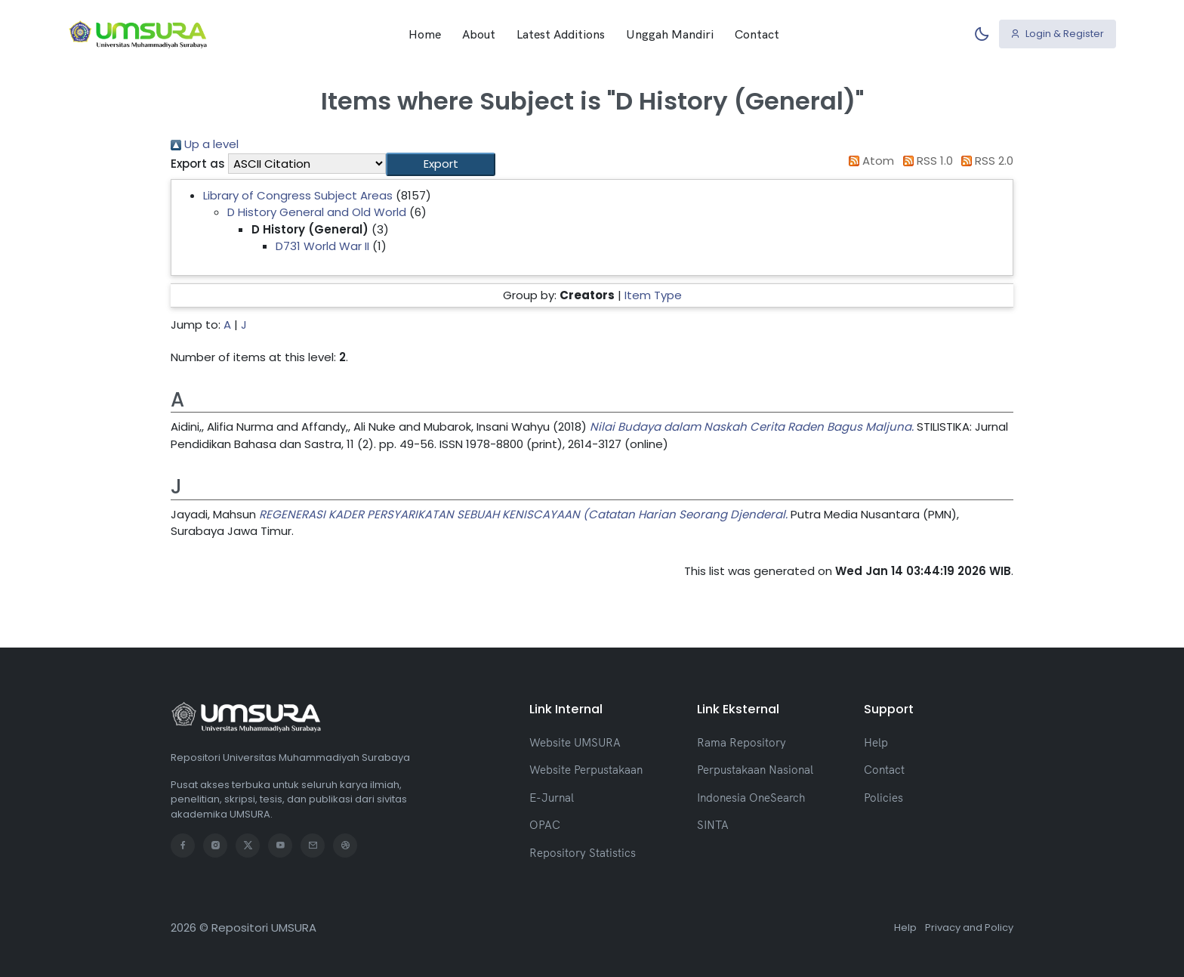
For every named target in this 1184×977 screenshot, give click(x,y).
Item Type (653, 295)
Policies (883, 797)
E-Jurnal (551, 797)
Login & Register (1057, 33)
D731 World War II (322, 246)
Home (425, 34)
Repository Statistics (582, 853)
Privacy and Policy (969, 927)
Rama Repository (741, 742)
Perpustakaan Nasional (755, 769)
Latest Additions (560, 34)
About (478, 34)
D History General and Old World (316, 212)
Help (876, 742)
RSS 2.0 (985, 161)
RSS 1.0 (925, 161)
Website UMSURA (575, 742)
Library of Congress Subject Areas (298, 195)
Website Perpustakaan (586, 769)
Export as (198, 164)
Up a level (205, 144)
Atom (869, 161)
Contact (757, 34)
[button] (440, 164)
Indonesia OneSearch (751, 797)
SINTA (713, 825)
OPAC (544, 825)
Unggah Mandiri (670, 34)
